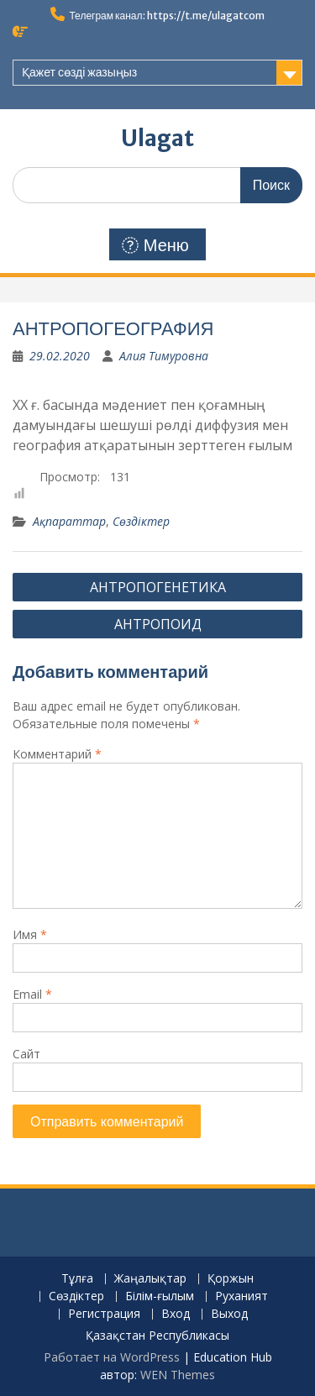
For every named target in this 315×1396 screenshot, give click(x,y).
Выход (229, 1314)
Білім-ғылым (159, 1296)
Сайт (26, 1054)
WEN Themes (177, 1375)
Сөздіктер (141, 521)
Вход (175, 1314)
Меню (155, 245)
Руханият (241, 1296)
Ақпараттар (69, 521)
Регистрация (104, 1314)
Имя (30, 934)
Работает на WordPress (112, 1357)
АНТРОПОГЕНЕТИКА (158, 587)
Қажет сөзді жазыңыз (79, 72)
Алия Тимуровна (163, 356)
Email (32, 994)
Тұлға (77, 1278)
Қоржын (230, 1278)
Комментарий (57, 754)
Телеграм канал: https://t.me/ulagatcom (166, 15)
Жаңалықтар (150, 1278)
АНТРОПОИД (158, 624)
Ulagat (157, 138)
